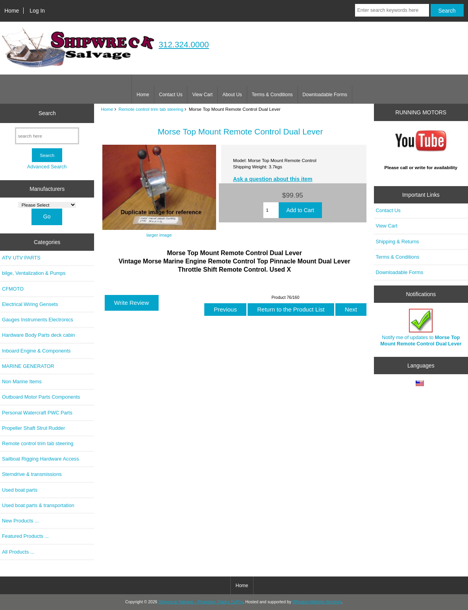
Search (47, 113)
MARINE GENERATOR (28, 366)
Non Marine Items (22, 381)
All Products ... (18, 552)
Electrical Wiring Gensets (30, 304)
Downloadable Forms (325, 94)
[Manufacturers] (47, 205)
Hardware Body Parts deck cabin (38, 335)
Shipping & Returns (397, 241)
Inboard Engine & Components (36, 351)
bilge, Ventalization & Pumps (34, 273)
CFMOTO (13, 289)
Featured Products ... (25, 536)
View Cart (202, 94)
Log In (37, 10)
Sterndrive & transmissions (32, 474)
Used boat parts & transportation (38, 505)
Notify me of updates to (420, 327)
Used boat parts (19, 490)
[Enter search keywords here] (392, 10)
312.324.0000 (184, 44)
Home (11, 10)
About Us (232, 94)
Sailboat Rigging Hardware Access (40, 459)
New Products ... (20, 521)
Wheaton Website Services (317, 602)
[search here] (47, 135)
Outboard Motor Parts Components (41, 397)
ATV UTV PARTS (21, 258)
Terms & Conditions (272, 94)
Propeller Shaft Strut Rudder (33, 428)
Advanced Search (47, 167)
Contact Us (170, 94)
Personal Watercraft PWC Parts (37, 413)
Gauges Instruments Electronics (37, 320)
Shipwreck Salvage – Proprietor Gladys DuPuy (200, 602)
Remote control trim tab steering (150, 109)
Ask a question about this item (273, 179)
